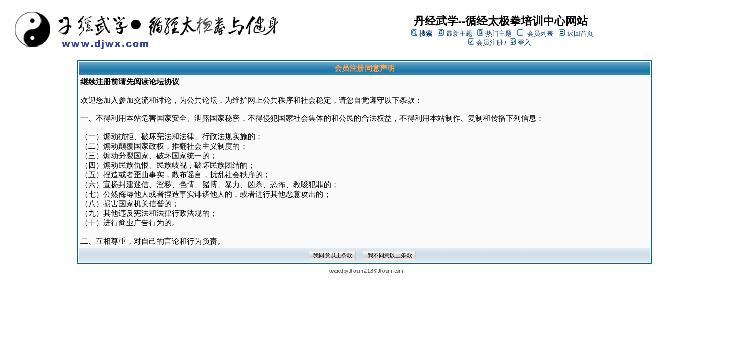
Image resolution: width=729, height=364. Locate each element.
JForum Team (390, 271)
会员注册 (485, 43)
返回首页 (580, 33)
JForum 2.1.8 (361, 271)
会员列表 (540, 33)
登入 (520, 43)
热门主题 (498, 33)
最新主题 (459, 33)
